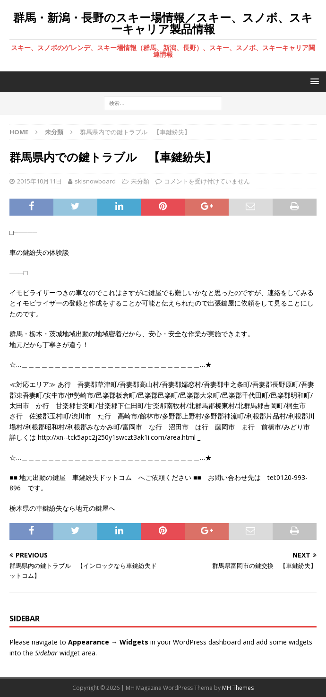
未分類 (140, 181)
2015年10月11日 (39, 181)
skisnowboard (95, 181)
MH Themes (238, 688)
